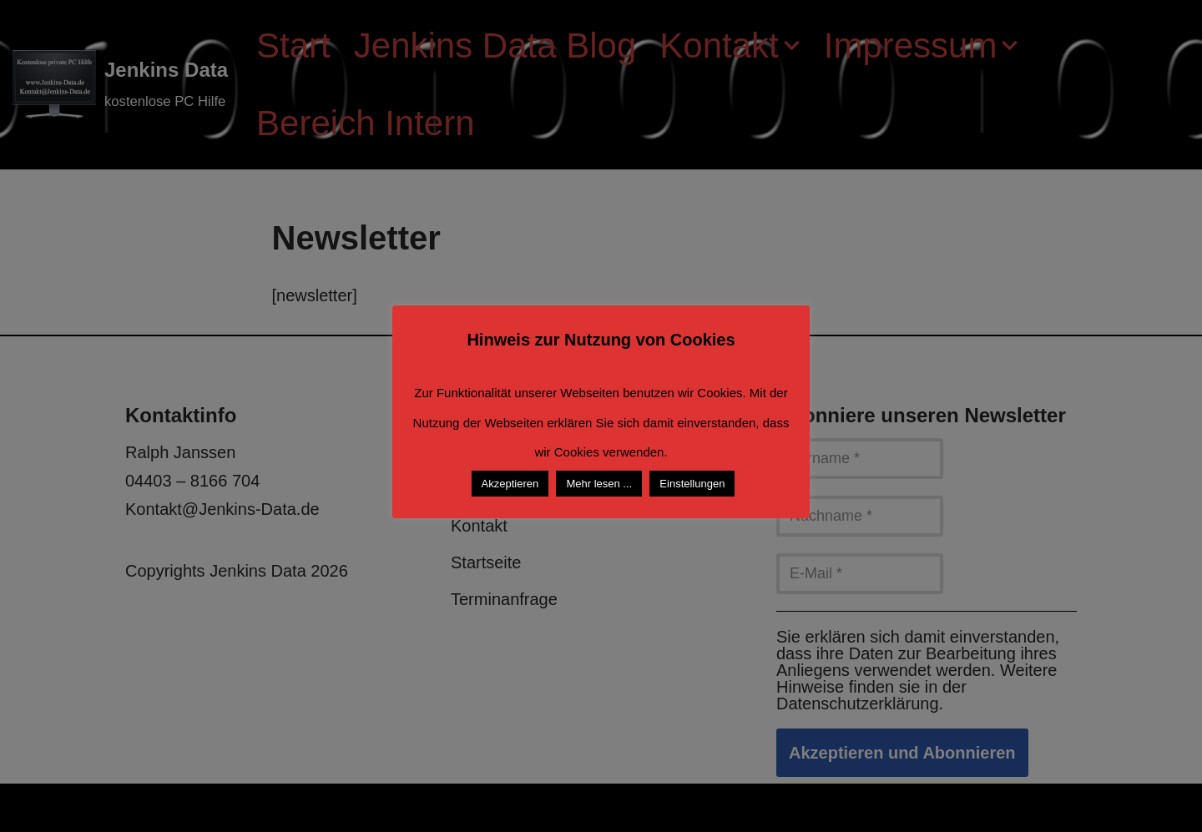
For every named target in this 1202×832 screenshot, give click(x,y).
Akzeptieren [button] (510, 483)
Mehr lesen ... (599, 483)
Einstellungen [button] (692, 483)
